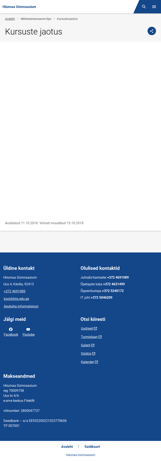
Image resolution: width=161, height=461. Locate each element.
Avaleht (10, 18)
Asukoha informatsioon (21, 306)
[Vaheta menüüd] (154, 6)
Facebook (11, 332)
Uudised (87, 328)
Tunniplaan (89, 337)
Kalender (87, 362)
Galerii (85, 345)
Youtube (28, 332)
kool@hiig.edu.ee (16, 299)
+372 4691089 (14, 291)
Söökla (86, 354)
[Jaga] (152, 31)
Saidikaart (92, 447)
